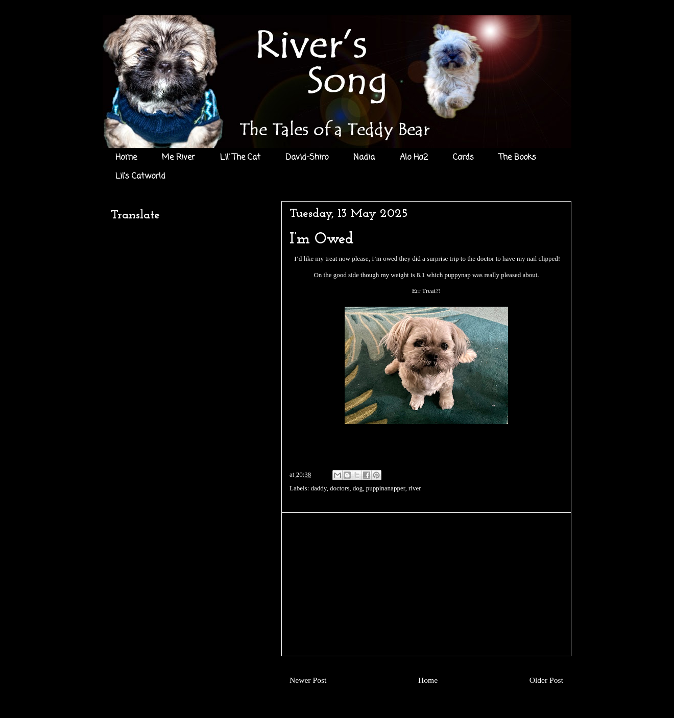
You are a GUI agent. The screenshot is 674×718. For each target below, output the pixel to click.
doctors (339, 488)
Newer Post (308, 680)
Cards (463, 158)
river (414, 488)
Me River (178, 158)
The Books (517, 158)
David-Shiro (306, 158)
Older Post (546, 680)
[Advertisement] (426, 584)
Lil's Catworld (140, 176)
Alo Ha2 (414, 158)
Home (126, 158)
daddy (319, 488)
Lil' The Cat (240, 158)
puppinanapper (385, 488)
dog (358, 488)
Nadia (364, 158)
